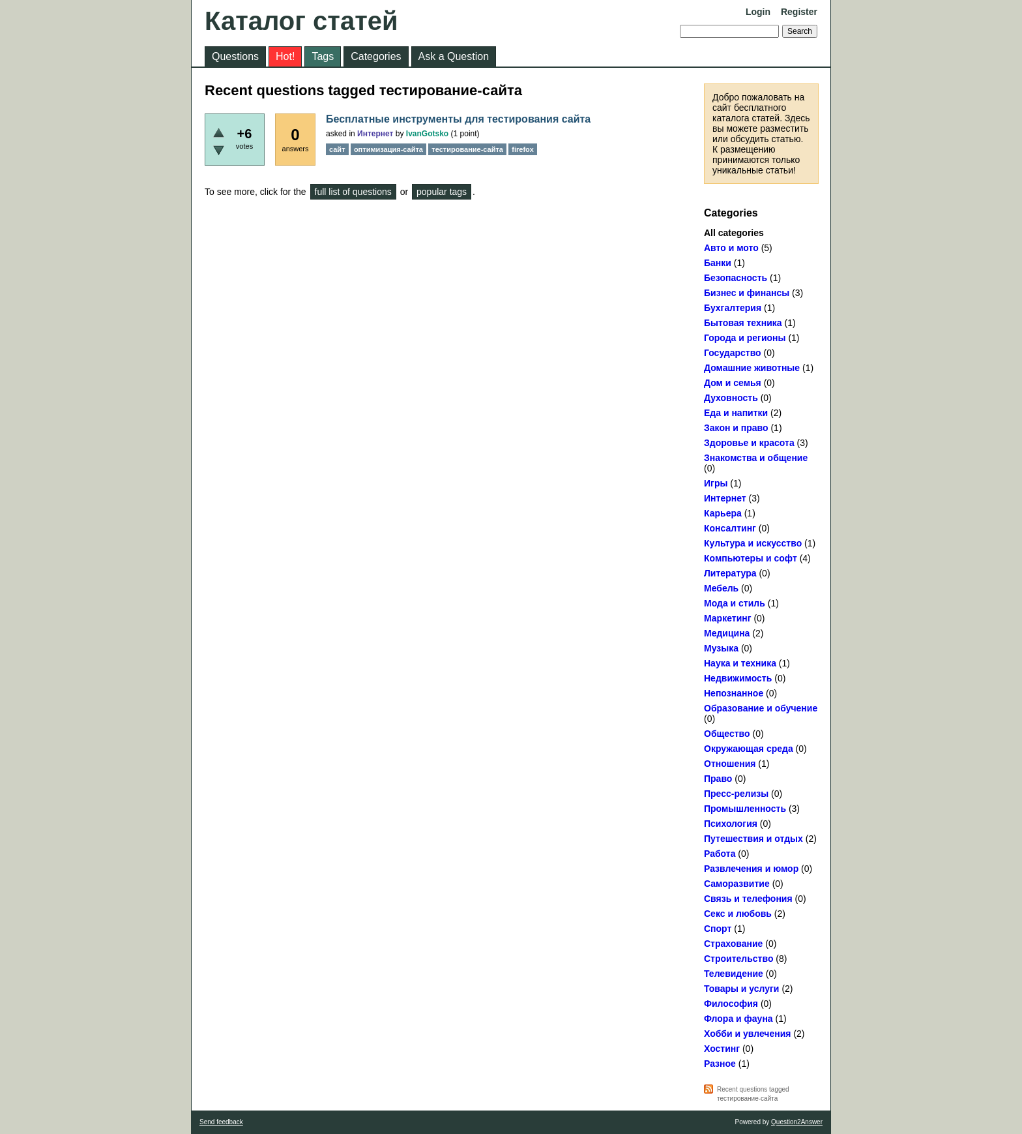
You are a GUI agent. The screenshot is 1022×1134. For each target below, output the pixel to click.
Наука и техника (740, 663)
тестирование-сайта (467, 149)
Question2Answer (797, 1122)
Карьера (723, 513)
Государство (732, 353)
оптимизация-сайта (388, 149)
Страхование (733, 943)
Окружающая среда (748, 748)
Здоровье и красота (749, 443)
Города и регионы (745, 338)
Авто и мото (731, 248)
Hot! (285, 56)
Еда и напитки (736, 413)
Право (718, 778)
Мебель (721, 588)
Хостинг (722, 1048)
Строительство (738, 958)
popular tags (441, 192)
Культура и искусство (753, 543)
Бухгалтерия (732, 308)
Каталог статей (301, 21)
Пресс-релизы (736, 793)
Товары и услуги (741, 988)
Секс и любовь (738, 913)
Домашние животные (752, 368)
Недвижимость (738, 678)
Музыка (721, 648)
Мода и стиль (734, 603)
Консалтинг (730, 528)
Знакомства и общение (756, 458)
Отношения (729, 763)
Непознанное (733, 693)
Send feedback (221, 1122)
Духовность (731, 398)
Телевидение (733, 973)
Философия (731, 1003)
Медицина (727, 633)
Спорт (717, 928)
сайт (337, 149)
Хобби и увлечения (747, 1033)
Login (758, 12)
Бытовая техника (743, 323)
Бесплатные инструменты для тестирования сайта (458, 119)
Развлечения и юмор (751, 868)
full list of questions (353, 192)
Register (799, 12)
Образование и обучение (760, 708)
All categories (734, 233)
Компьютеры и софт (750, 558)
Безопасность (735, 278)
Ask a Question (453, 56)
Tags (323, 56)
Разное (720, 1063)
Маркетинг (728, 618)
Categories (376, 56)
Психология (730, 823)
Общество (727, 733)
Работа (719, 853)
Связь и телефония (748, 898)
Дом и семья (732, 383)
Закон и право (736, 428)
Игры (715, 483)
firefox (523, 149)
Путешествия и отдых (753, 838)
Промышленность (745, 808)
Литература (730, 573)
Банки (717, 263)
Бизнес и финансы (746, 293)
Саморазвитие (737, 883)
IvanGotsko (427, 133)
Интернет (725, 498)
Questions (235, 56)
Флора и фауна (738, 1018)
